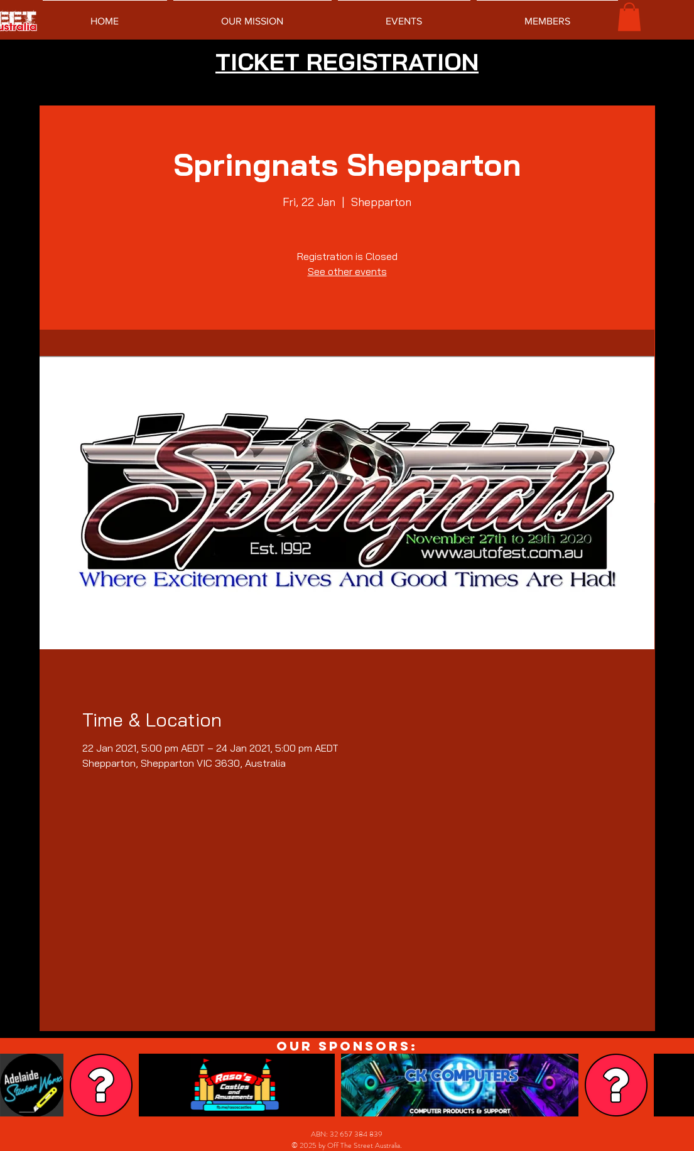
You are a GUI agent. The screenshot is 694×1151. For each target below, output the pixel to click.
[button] (629, 17)
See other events (347, 271)
